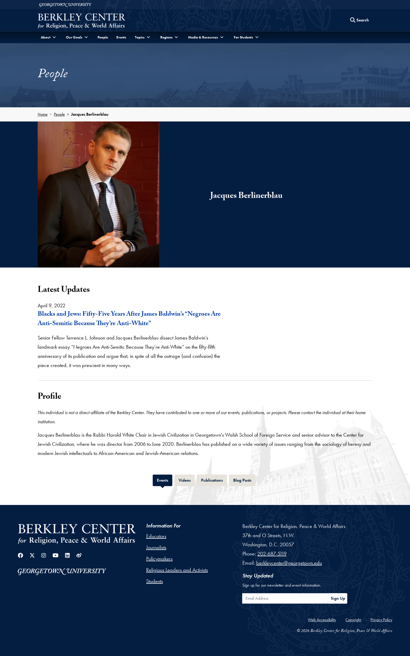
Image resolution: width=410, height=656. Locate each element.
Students (154, 581)
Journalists (156, 547)
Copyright (353, 619)
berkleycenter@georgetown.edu (289, 562)
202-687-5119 (272, 553)
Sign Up (338, 598)
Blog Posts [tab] (244, 479)
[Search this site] (359, 20)
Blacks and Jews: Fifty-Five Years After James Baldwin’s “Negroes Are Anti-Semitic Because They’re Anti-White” (129, 319)
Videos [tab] (187, 479)
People (103, 37)
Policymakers (159, 558)
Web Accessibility (322, 619)
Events (121, 37)
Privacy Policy (381, 619)
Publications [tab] (214, 479)
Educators (156, 536)
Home (43, 114)
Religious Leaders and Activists (177, 569)
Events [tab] (164, 479)
